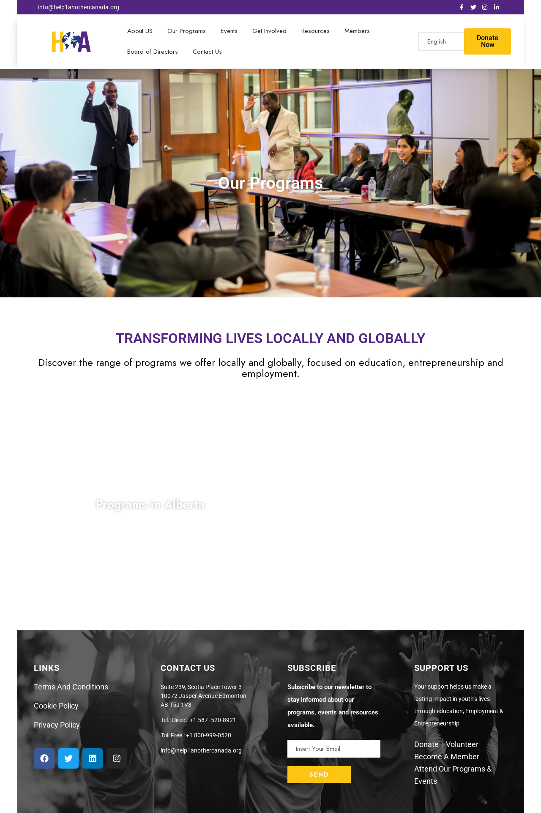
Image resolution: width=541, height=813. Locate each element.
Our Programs (186, 31)
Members (357, 31)
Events (229, 31)
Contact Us (207, 51)
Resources (315, 31)
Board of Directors (152, 51)
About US (140, 31)
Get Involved (269, 31)
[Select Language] (453, 41)
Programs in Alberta (150, 504)
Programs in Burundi (391, 504)
